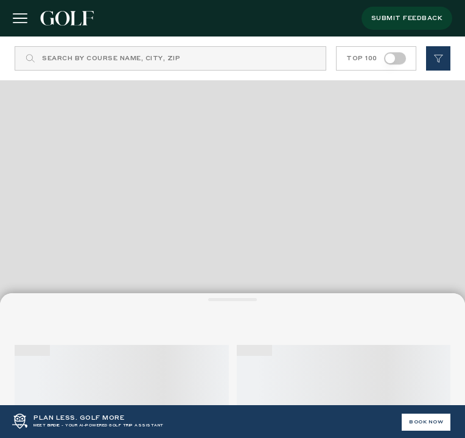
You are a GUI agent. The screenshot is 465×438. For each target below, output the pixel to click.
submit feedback (407, 18)
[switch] (395, 58)
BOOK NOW (426, 422)
